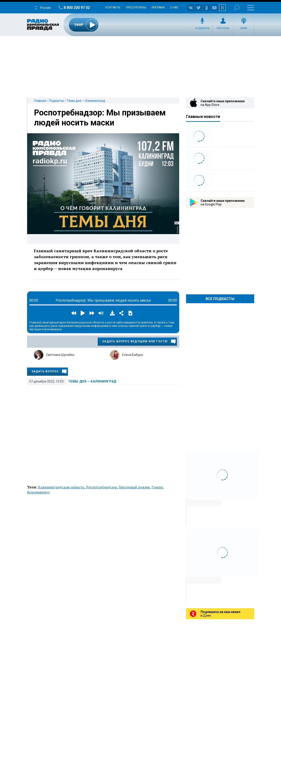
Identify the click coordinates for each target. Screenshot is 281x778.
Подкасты (202, 28)
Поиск (236, 7)
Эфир (243, 28)
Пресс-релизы (136, 7)
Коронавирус (38, 492)
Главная (40, 101)
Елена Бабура (132, 355)
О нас (174, 7)
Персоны (223, 28)
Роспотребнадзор (101, 487)
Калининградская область (61, 487)
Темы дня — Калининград (86, 101)
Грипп (157, 487)
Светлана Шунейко (60, 355)
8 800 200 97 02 (77, 7)
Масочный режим (134, 487)
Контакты (112, 7)
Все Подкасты (220, 299)
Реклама (158, 7)
